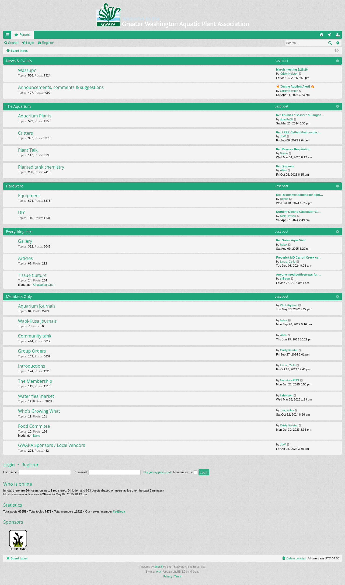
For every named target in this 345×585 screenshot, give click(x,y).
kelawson (286, 395)
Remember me (185, 472)
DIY (21, 212)
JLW (283, 136)
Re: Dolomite (285, 166)
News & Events (19, 60)
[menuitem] (322, 35)
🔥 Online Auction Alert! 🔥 (295, 86)
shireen (285, 278)
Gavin (284, 153)
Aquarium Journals (36, 306)
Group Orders (32, 351)
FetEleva (119, 511)
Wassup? (27, 70)
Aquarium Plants (34, 116)
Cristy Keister (289, 73)
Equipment (29, 196)
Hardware (14, 186)
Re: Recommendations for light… (299, 194)
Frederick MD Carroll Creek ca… (298, 257)
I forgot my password (157, 472)
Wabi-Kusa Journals (37, 321)
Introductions (31, 366)
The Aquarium (18, 106)
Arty (158, 571)
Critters (25, 133)
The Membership (35, 381)
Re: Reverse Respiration (293, 149)
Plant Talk (27, 150)
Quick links (8, 36)
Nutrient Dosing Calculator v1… (298, 211)
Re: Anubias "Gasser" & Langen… (300, 115)
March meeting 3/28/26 (292, 69)
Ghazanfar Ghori (44, 284)
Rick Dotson (288, 216)
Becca (284, 198)
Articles (25, 258)
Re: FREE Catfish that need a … (298, 132)
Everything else (19, 231)
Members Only (19, 296)
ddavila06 (286, 119)
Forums (24, 35)
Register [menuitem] (339, 36)
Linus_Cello (287, 261)
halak (283, 244)
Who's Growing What (39, 411)
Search (13, 43)
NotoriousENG (289, 380)
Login (30, 43)
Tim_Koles (287, 410)
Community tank (34, 336)
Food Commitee (34, 426)
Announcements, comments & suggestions (61, 87)
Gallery (25, 241)
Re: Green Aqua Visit (290, 240)
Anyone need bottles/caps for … (298, 274)
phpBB (159, 566)
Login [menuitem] (331, 36)
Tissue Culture (32, 275)
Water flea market (36, 396)
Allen (283, 170)
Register (48, 43)
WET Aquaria (289, 305)
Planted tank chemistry (41, 167)
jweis (36, 435)
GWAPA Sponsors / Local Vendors (51, 445)
